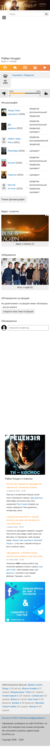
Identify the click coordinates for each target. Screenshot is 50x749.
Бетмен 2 (16, 703)
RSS (15, 718)
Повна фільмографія (13, 199)
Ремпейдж (13, 151)
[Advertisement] (25, 38)
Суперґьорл (37, 696)
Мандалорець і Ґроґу (21, 692)
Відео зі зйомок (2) (25, 244)
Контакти (6, 718)
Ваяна (14, 699)
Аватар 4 (33, 706)
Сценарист (17, 75)
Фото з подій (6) (25, 287)
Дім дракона (36, 498)
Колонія (11, 163)
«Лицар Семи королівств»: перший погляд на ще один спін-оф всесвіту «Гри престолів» (23, 520)
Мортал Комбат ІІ (30, 688)
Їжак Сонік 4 (34, 699)
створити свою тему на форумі (18, 311)
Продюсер (29, 75)
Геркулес (12, 175)
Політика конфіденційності (32, 718)
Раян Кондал (22, 504)
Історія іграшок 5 (10, 696)
